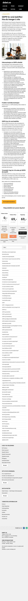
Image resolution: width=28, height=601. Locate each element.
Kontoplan (4, 510)
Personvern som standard (7, 396)
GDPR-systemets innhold (7, 329)
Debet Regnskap (5, 506)
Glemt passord (5, 450)
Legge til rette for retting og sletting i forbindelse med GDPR (13, 382)
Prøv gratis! (22, 233)
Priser (12, 6)
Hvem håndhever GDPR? (7, 348)
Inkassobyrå (4, 493)
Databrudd (4, 268)
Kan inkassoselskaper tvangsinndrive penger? (12, 477)
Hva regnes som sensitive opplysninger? (10, 341)
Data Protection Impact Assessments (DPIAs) (11, 259)
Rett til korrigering (5, 423)
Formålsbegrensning (6, 295)
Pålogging (4, 458)
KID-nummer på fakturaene (8, 480)
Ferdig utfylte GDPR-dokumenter (8, 293)
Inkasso (5, 9)
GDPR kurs (4, 309)
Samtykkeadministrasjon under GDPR (9, 435)
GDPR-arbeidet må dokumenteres (8, 321)
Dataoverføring (5, 272)
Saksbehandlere (5, 460)
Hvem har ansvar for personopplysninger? (10, 350)
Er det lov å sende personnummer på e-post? (11, 284)
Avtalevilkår (4, 518)
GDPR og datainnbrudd (6, 314)
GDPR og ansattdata (6, 312)
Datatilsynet (4, 277)
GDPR (3, 302)
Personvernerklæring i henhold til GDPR (10, 401)
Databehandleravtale (6, 263)
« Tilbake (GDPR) (6, 14)
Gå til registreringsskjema (9, 201)
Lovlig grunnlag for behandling (8, 385)
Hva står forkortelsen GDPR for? (8, 346)
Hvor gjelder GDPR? (6, 355)
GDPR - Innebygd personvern (7, 305)
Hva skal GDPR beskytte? (7, 343)
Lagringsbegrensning (6, 380)
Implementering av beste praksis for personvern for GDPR (13, 362)
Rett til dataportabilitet (6, 419)
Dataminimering (5, 270)
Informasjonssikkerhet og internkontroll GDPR (11, 369)
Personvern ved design (6, 399)
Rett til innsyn (4, 421)
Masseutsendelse (6, 514)
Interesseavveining (6, 373)
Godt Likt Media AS (11, 549)
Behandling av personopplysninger (9, 252)
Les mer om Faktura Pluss (13, 240)
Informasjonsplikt (5, 364)
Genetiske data (5, 332)
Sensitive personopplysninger (8, 437)
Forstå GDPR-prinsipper (6, 298)
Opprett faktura (5, 452)
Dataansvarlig (5, 261)
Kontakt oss (4, 516)
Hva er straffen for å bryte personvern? (9, 336)
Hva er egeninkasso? (6, 473)
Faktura (13, 9)
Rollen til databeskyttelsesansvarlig (9, 428)
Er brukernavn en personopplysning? (9, 282)
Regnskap (20, 6)
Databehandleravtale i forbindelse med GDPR (11, 265)
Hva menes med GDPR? (6, 339)
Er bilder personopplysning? (7, 279)
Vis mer (5, 465)
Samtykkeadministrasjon (7, 433)
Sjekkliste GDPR (5, 439)
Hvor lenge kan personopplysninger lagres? (10, 357)
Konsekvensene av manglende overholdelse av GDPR (12, 378)
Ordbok (3, 512)
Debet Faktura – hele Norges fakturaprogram (12, 491)
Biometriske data (5, 254)
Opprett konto (4, 235)
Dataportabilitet (5, 275)
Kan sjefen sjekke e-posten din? (8, 376)
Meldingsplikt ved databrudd (7, 389)
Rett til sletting (5, 426)
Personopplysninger (6, 394)
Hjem (20, 9)
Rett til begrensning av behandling (8, 416)
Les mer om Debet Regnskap (22, 237)
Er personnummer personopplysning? (9, 291)
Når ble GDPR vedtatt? (6, 392)
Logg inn (5, 6)
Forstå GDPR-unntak (6, 300)
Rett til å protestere (6, 414)
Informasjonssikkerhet (6, 366)
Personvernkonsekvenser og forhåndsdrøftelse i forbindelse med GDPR (14, 406)
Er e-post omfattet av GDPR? (7, 286)
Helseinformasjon (5, 334)
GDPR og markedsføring (7, 316)
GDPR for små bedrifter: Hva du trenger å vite (11, 307)
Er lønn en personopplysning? (8, 288)
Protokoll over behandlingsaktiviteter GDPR (10, 412)
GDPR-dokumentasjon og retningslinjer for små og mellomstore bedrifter (12, 326)
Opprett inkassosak (6, 454)
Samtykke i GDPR (5, 430)
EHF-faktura (4, 448)
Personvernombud (5, 409)
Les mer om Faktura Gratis (4, 241)
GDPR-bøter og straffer (6, 323)
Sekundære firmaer (6, 462)
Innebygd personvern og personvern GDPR (10, 371)
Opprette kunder (5, 456)
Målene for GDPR (5, 387)
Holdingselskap (5, 508)
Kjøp (13, 236)
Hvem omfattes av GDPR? (7, 352)
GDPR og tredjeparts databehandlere (9, 318)
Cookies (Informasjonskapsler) (8, 256)
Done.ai (3, 504)
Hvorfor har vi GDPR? (6, 359)
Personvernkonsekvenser (7, 403)
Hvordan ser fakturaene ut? (8, 475)
